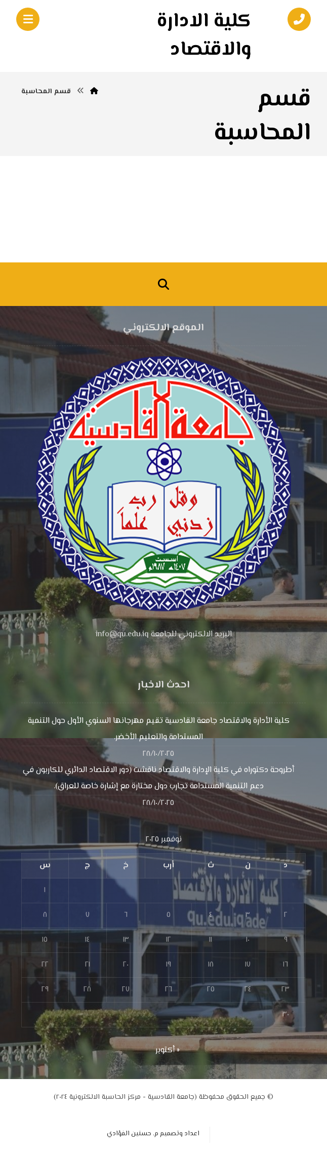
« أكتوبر (167, 1050)
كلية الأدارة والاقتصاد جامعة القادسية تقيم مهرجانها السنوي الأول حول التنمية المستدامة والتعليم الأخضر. (159, 729)
